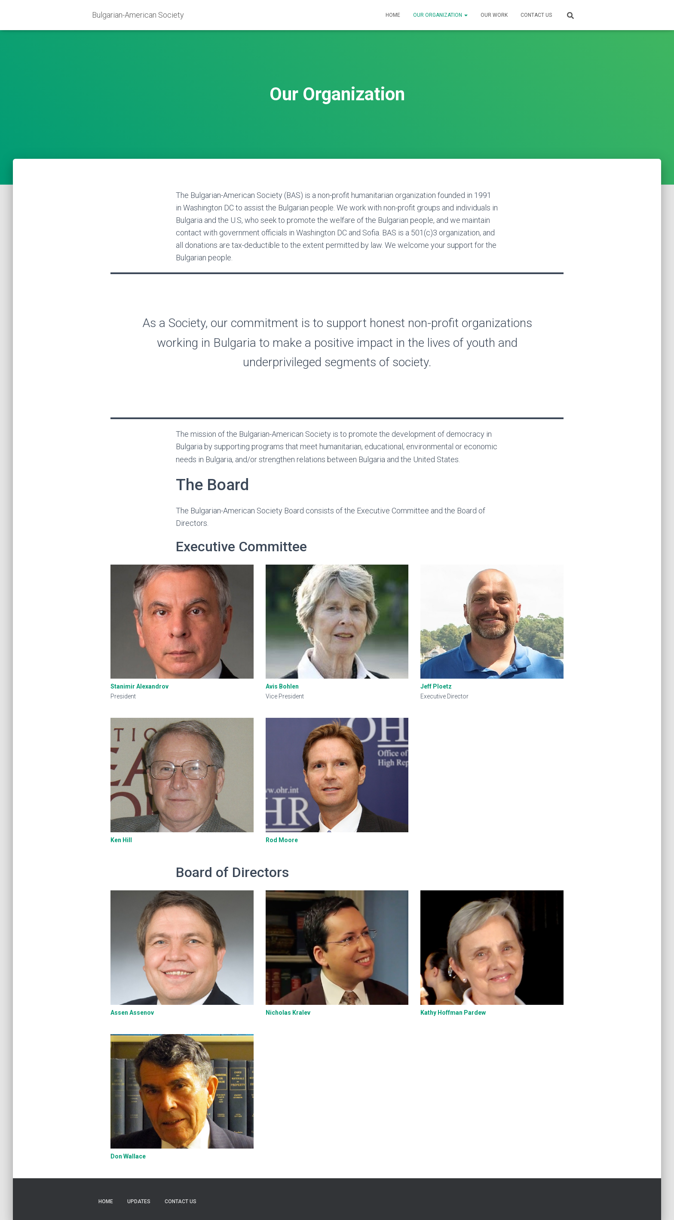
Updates (138, 1201)
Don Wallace (128, 1156)
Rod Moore (282, 840)
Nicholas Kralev (288, 1012)
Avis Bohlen (282, 686)
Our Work (494, 15)
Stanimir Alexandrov (139, 686)
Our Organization (440, 15)
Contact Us (536, 15)
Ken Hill (121, 840)
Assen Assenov (132, 1012)
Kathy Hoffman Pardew (453, 1012)
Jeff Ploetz (436, 686)
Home (393, 15)
